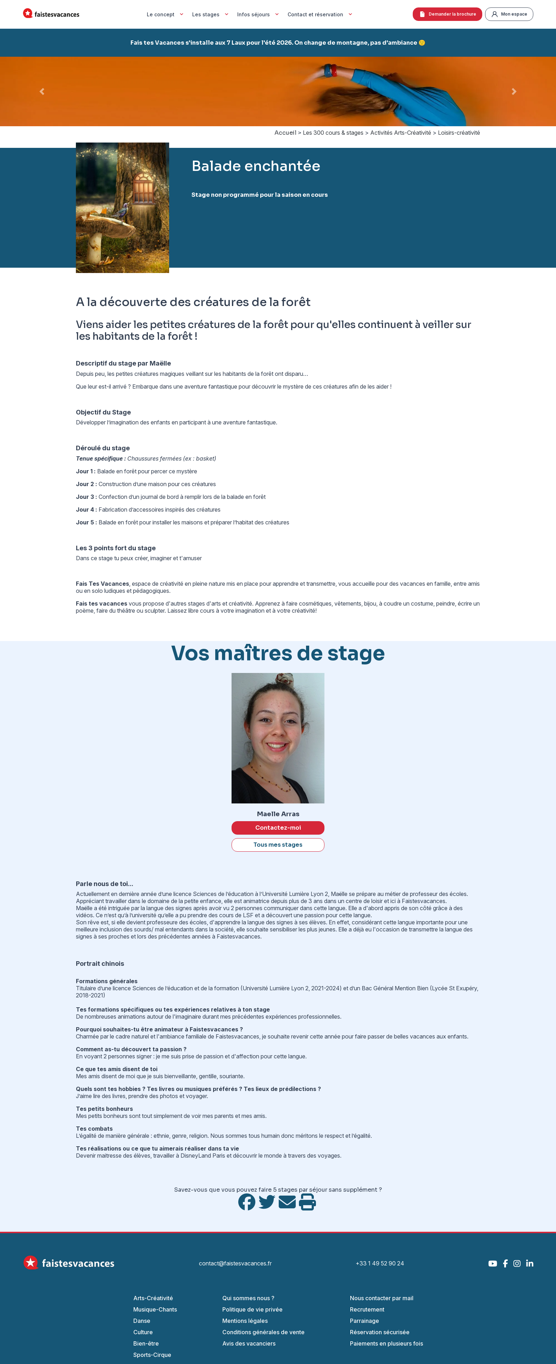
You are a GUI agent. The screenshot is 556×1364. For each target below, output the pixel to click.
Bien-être (146, 1343)
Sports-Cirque (152, 1354)
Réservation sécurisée (380, 1332)
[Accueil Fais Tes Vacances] (51, 14)
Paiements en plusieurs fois (386, 1343)
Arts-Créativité (153, 1298)
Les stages (211, 14)
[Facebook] (505, 1263)
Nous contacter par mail (381, 1298)
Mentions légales (245, 1320)
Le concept (166, 14)
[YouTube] (492, 1263)
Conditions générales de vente (263, 1332)
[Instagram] (517, 1263)
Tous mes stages (278, 844)
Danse (141, 1320)
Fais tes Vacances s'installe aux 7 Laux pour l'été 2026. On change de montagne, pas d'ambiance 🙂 (278, 42)
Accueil (285, 133)
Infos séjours (258, 14)
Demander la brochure (447, 14)
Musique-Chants (155, 1309)
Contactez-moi (278, 827)
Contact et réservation (321, 14)
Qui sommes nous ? (248, 1298)
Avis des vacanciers (249, 1343)
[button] (41, 91)
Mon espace (509, 14)
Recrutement (367, 1309)
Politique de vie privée (252, 1309)
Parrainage (364, 1320)
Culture (143, 1332)
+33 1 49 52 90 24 (380, 1263)
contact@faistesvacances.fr (235, 1263)
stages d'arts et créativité (220, 603)
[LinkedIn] (529, 1263)
